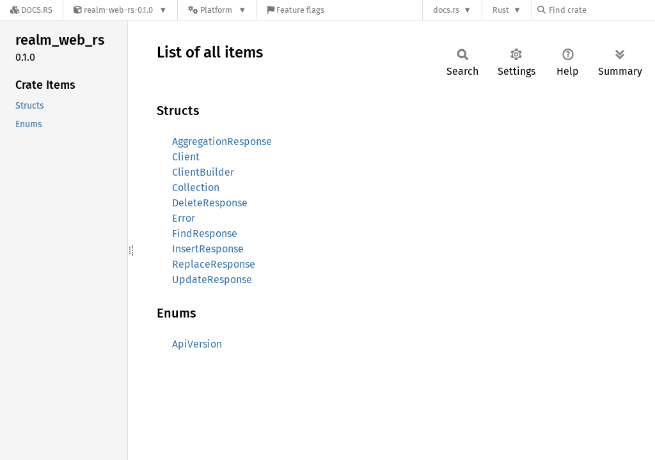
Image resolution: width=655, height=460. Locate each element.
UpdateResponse (212, 279)
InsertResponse (208, 249)
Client (186, 157)
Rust (501, 10)
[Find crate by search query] (601, 10)
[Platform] (217, 10)
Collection (195, 187)
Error (183, 218)
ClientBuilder (203, 172)
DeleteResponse (210, 203)
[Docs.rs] (31, 10)
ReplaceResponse (213, 264)
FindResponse (204, 233)
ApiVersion (197, 344)
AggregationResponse (222, 141)
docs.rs (446, 10)
